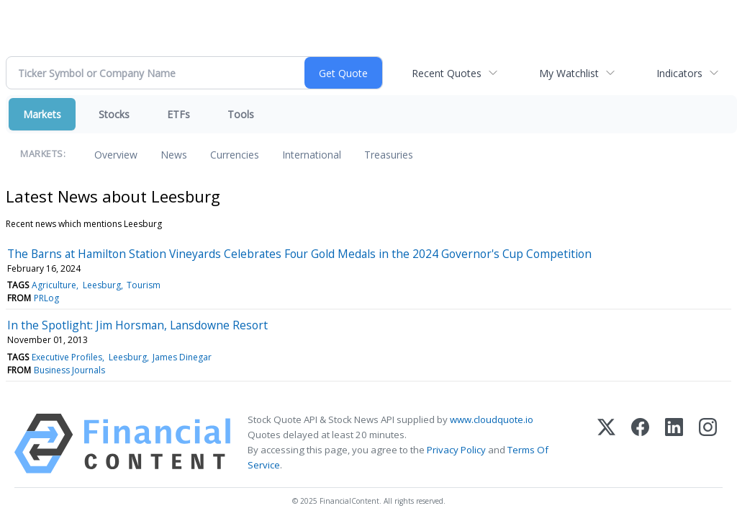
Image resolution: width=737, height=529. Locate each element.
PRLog (46, 298)
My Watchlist (569, 73)
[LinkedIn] (674, 443)
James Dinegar (182, 357)
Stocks (114, 114)
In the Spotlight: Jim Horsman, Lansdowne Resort (137, 325)
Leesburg (102, 285)
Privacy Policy (456, 449)
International (311, 154)
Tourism (143, 285)
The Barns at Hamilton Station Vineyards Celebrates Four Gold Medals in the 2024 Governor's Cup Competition (299, 254)
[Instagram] (708, 443)
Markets (42, 114)
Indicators (679, 73)
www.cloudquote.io (491, 419)
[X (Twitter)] (606, 443)
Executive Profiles (67, 357)
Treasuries (388, 154)
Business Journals (69, 370)
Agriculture (54, 285)
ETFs (178, 114)
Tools (240, 114)
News (173, 154)
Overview (115, 154)
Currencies (234, 154)
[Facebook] (640, 443)
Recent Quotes (446, 73)
